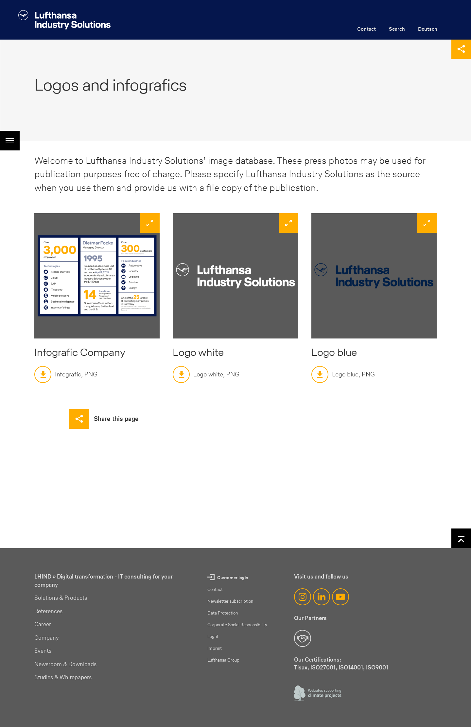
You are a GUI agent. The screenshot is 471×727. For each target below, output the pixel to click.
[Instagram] (302, 596)
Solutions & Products (60, 598)
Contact (366, 29)
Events (42, 651)
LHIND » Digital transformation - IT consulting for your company (103, 581)
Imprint (214, 648)
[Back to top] (461, 538)
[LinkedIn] (321, 596)
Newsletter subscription (230, 601)
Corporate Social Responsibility (237, 625)
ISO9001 (377, 667)
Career (42, 624)
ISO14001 (351, 667)
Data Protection (222, 613)
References (48, 611)
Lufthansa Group (223, 660)
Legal (212, 636)
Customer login (232, 578)
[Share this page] (461, 49)
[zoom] (97, 275)
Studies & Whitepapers (63, 677)
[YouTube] (340, 596)
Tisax (300, 667)
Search (397, 29)
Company (46, 638)
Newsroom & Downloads (65, 664)
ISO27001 (323, 667)
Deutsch (427, 29)
